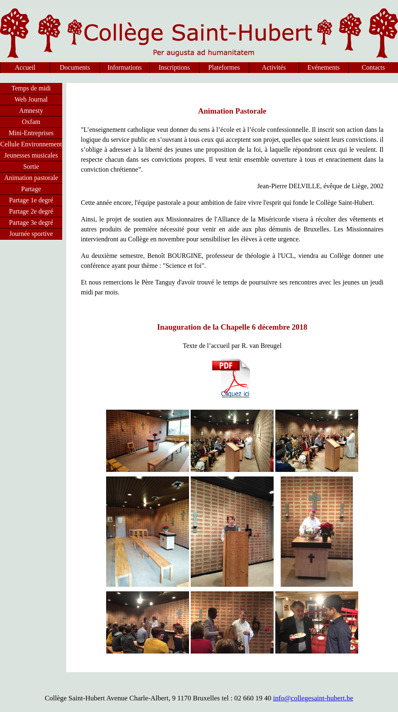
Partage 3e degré (31, 222)
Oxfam (31, 121)
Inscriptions (174, 67)
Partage (31, 188)
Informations (124, 67)
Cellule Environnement (31, 144)
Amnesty (31, 110)
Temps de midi (31, 88)
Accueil (25, 67)
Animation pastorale (31, 177)
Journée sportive (31, 233)
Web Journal (31, 99)
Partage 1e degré (31, 200)
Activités (274, 67)
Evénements (323, 67)
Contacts (373, 67)
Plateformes (224, 67)
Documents (75, 67)
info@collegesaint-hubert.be (313, 698)
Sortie (31, 166)
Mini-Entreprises (31, 132)
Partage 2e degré (31, 211)
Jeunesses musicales (31, 155)
